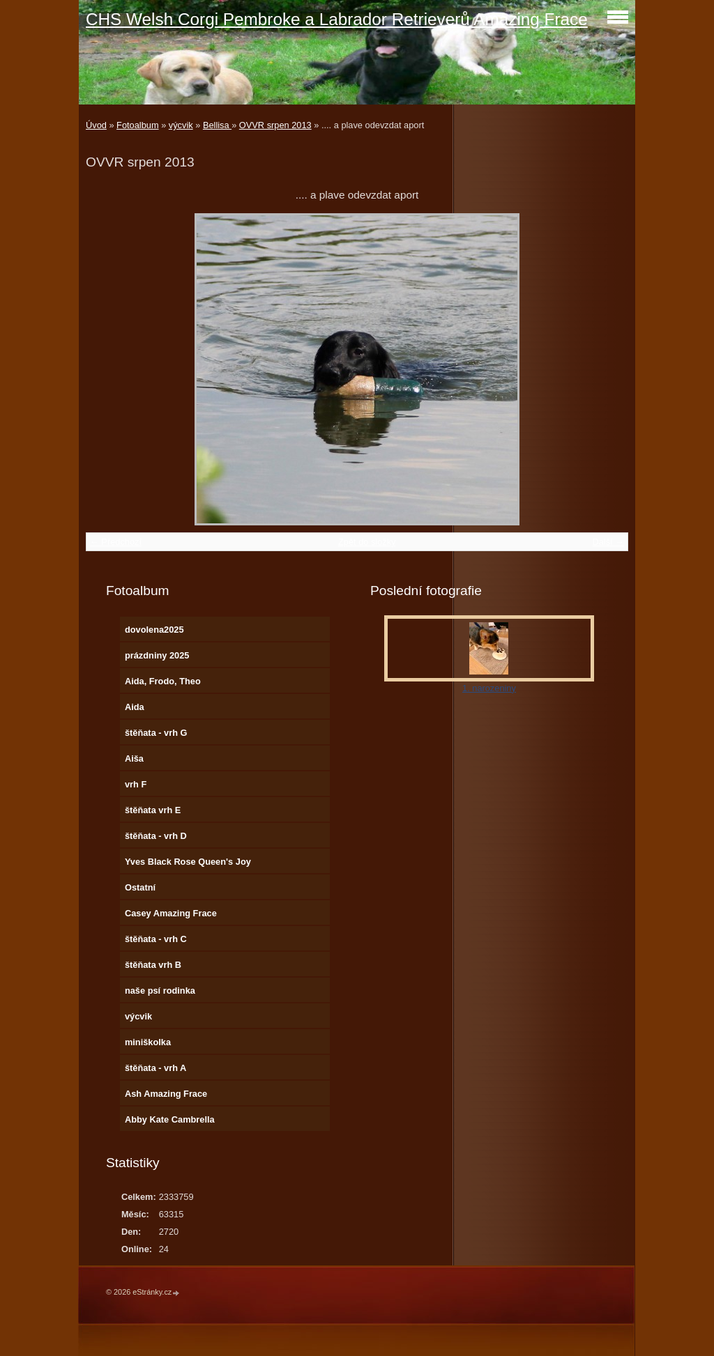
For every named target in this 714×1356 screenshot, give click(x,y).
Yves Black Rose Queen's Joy (188, 861)
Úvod (96, 125)
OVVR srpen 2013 (275, 125)
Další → (608, 542)
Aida (134, 707)
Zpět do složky (367, 542)
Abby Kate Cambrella (170, 1119)
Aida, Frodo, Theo (163, 681)
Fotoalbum (137, 125)
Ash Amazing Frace (166, 1093)
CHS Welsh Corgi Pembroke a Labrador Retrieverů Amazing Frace (337, 19)
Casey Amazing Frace (171, 913)
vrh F (135, 784)
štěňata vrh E (153, 810)
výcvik (181, 125)
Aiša (134, 758)
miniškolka (148, 1042)
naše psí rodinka (160, 990)
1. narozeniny (489, 688)
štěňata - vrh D (156, 836)
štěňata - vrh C (156, 939)
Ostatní (140, 887)
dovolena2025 (154, 629)
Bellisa (217, 125)
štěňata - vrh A (155, 1068)
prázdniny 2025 (157, 655)
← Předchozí (116, 542)
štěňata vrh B (153, 965)
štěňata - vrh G (156, 732)
